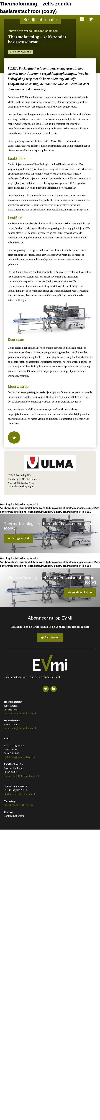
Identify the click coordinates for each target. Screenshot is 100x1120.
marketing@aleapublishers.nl (19, 805)
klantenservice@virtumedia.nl (19, 794)
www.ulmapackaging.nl (20, 486)
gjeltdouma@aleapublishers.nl (19, 757)
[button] (14, 437)
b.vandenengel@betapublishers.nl (21, 776)
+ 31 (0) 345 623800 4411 (21, 482)
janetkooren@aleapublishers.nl (20, 713)
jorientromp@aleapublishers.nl (20, 728)
